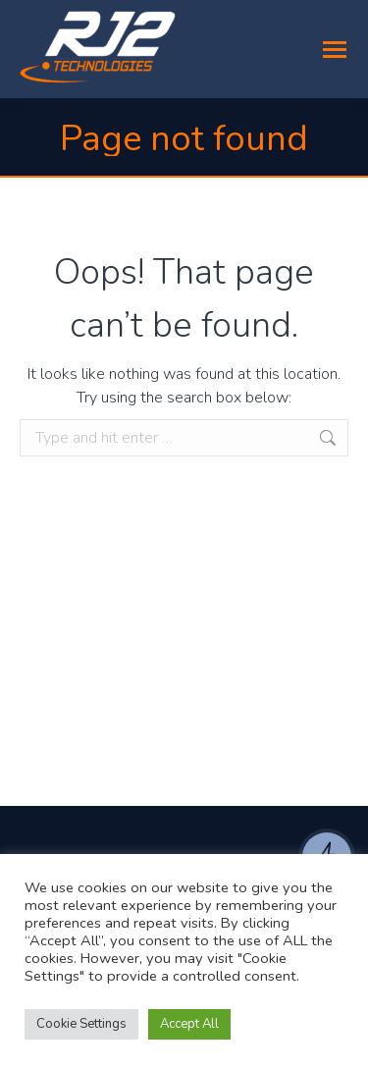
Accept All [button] (189, 1024)
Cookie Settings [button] (81, 1024)
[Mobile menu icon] (334, 49)
